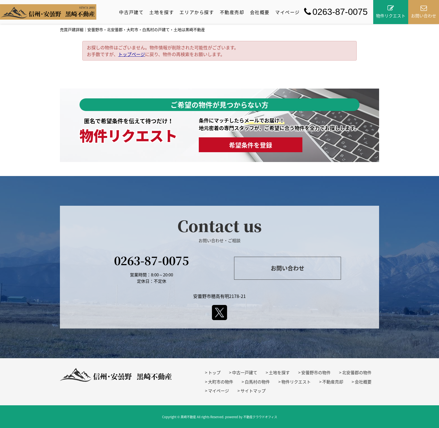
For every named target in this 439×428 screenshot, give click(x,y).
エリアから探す (196, 12)
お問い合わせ (287, 268)
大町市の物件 (220, 382)
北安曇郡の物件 (357, 372)
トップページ (131, 54)
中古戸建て (131, 12)
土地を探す (161, 12)
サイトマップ (253, 391)
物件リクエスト (296, 382)
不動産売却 (232, 12)
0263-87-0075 (336, 12)
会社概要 (260, 12)
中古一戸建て (244, 372)
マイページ (287, 12)
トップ (214, 372)
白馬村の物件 (257, 382)
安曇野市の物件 (316, 372)
